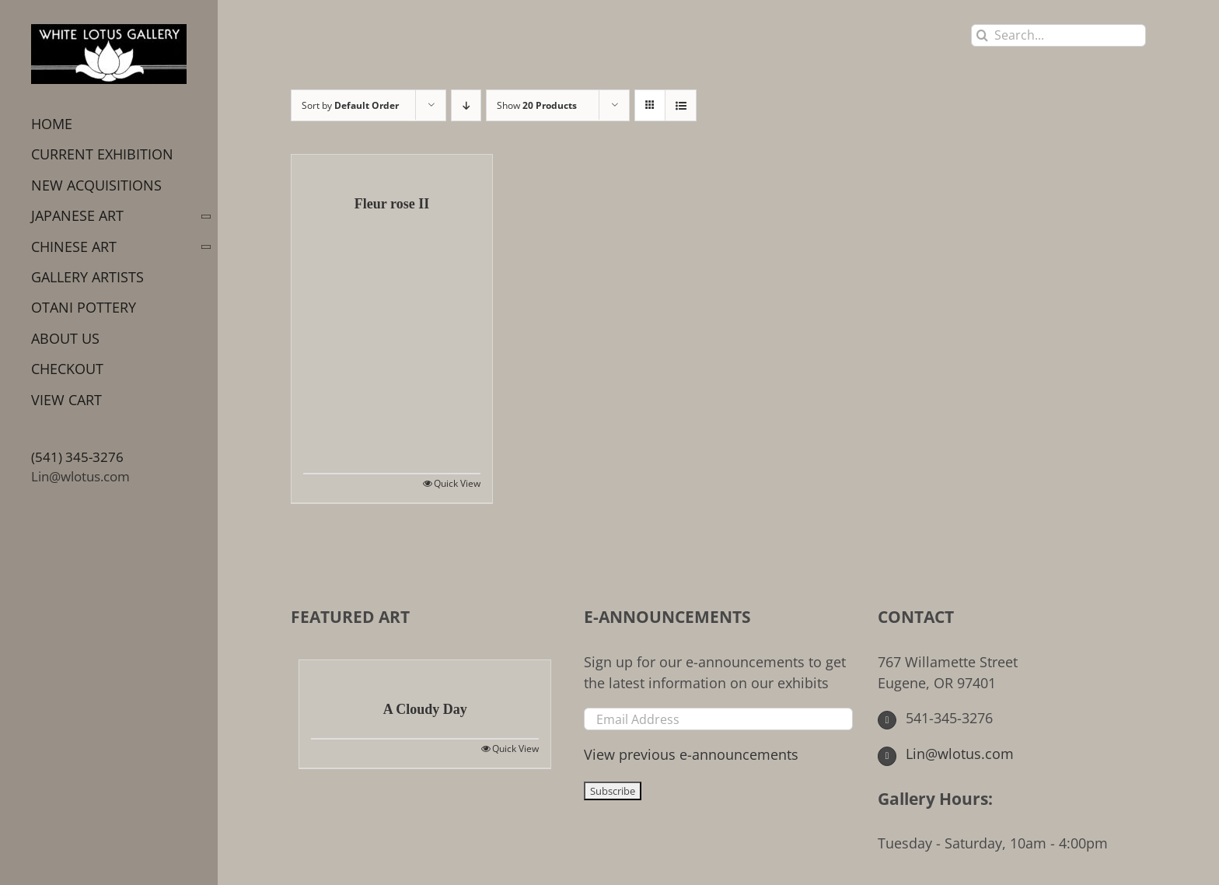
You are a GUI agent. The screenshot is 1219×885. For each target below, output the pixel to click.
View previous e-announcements (691, 754)
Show (537, 105)
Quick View (457, 483)
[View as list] (680, 105)
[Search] (982, 35)
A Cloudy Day (425, 709)
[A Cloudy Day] (424, 672)
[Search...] (1058, 35)
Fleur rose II (392, 204)
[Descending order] (466, 105)
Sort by (350, 105)
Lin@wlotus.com (80, 476)
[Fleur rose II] (392, 166)
